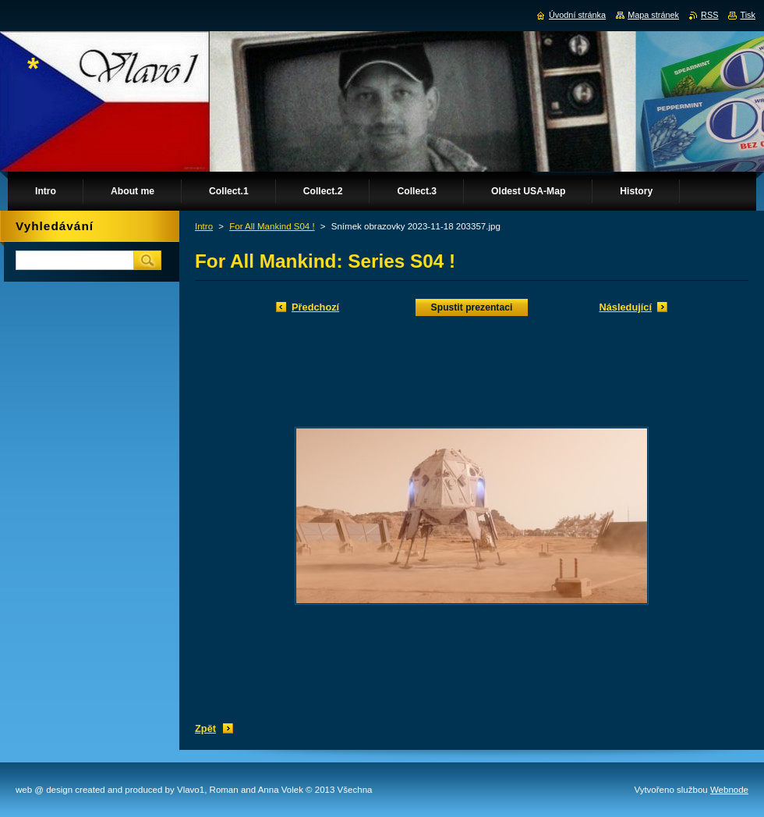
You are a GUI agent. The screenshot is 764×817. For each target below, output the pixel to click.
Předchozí (315, 307)
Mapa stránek (653, 15)
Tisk (747, 15)
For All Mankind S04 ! (271, 226)
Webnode (729, 789)
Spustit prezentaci (472, 307)
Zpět (205, 728)
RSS (709, 15)
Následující (625, 307)
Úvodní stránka (577, 15)
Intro (204, 226)
